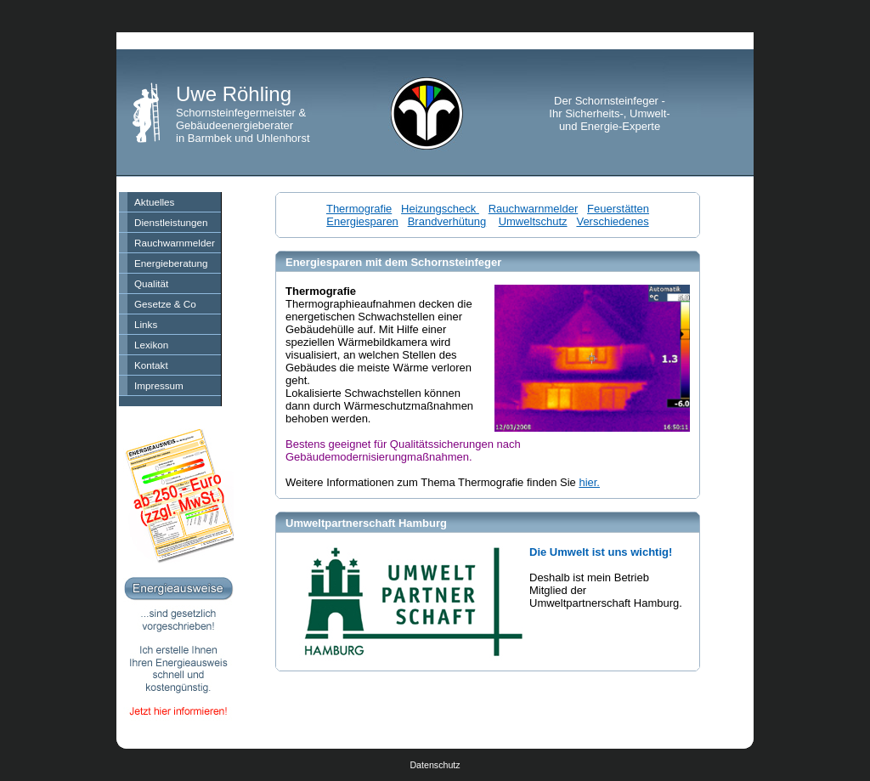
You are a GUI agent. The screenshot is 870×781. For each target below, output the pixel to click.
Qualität (151, 283)
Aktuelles (154, 201)
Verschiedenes (612, 221)
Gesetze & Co (165, 303)
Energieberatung (170, 263)
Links (145, 324)
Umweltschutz (533, 221)
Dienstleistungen (170, 222)
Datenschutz (435, 765)
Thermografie (359, 208)
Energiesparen (362, 221)
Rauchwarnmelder (174, 242)
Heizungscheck (440, 208)
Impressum (159, 385)
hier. (589, 482)
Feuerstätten (618, 208)
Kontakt (151, 365)
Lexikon (151, 344)
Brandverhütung (447, 221)
